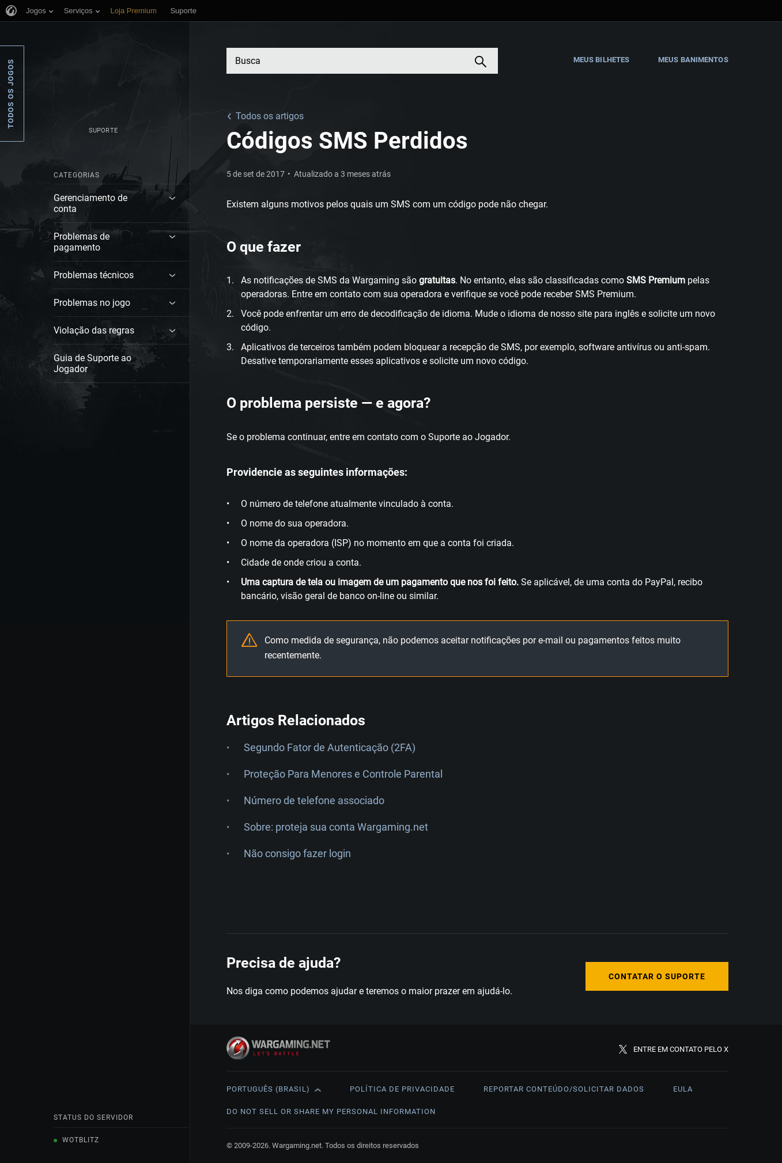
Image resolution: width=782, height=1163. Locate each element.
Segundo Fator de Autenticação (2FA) (329, 747)
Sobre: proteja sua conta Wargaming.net (336, 827)
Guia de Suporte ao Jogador (92, 363)
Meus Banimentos (693, 59)
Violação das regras (94, 330)
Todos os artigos (270, 116)
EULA (683, 1089)
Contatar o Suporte (657, 976)
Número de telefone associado (314, 800)
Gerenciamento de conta (90, 203)
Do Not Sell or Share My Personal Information (331, 1111)
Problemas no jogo (92, 302)
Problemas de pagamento (81, 242)
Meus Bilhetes (601, 59)
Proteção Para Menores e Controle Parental (343, 774)
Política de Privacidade (402, 1089)
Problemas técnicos (94, 275)
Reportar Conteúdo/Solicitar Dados (563, 1089)
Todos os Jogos (10, 93)
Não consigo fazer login (297, 853)
